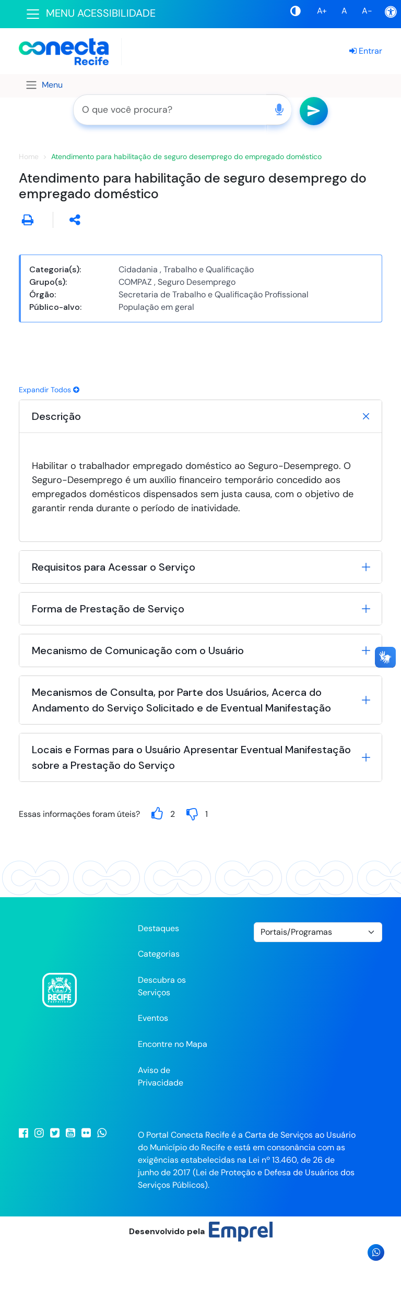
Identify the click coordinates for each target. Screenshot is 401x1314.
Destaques (158, 994)
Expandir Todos (49, 456)
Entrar (365, 50)
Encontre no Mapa (172, 1110)
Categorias (159, 1020)
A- (367, 10)
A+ (322, 10)
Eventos (153, 1084)
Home (29, 222)
